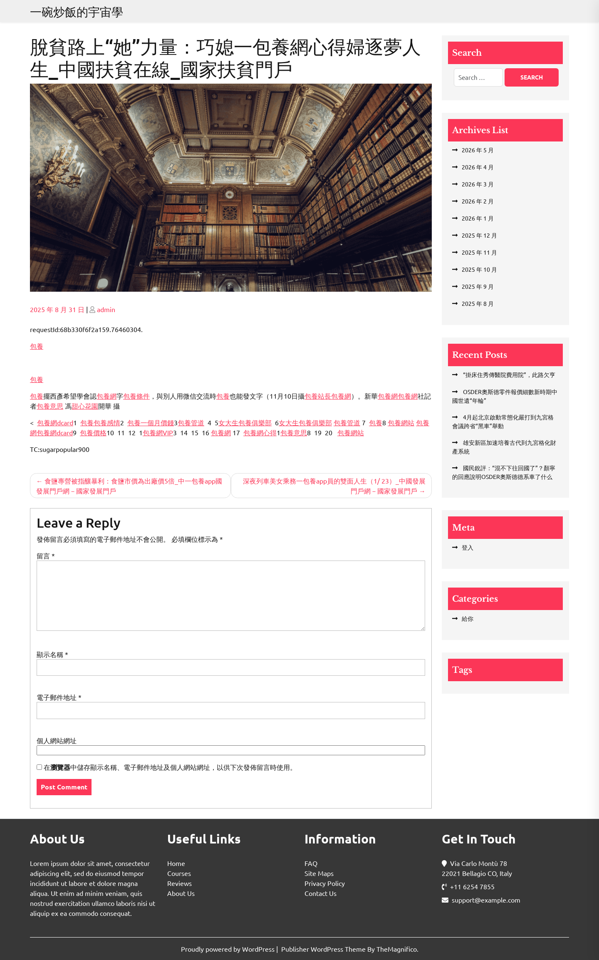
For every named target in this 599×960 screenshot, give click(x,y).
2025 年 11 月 (479, 252)
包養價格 (93, 432)
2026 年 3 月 (478, 184)
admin (106, 309)
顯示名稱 (52, 654)
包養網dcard (55, 422)
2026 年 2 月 (478, 201)
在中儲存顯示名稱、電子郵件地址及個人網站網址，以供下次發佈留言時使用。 (170, 767)
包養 (36, 346)
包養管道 (191, 422)
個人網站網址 (57, 740)
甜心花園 (85, 406)
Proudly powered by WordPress (228, 949)
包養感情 (107, 422)
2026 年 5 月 (478, 150)
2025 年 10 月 (479, 269)
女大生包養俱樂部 (245, 422)
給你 (467, 618)
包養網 (106, 396)
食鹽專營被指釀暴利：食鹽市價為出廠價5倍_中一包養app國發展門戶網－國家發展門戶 (129, 485)
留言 (46, 555)
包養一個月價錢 (150, 422)
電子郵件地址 (59, 697)
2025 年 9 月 (478, 286)
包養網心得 (260, 432)
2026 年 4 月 (478, 167)
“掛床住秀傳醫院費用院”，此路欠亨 (508, 374)
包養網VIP (158, 432)
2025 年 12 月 (479, 235)
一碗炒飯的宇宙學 (76, 12)
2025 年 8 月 (478, 303)
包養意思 (50, 406)
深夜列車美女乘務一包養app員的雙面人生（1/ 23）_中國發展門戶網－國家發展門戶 (334, 485)
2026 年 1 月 (478, 218)
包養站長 (317, 396)
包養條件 (136, 396)
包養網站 (401, 422)
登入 (467, 547)
